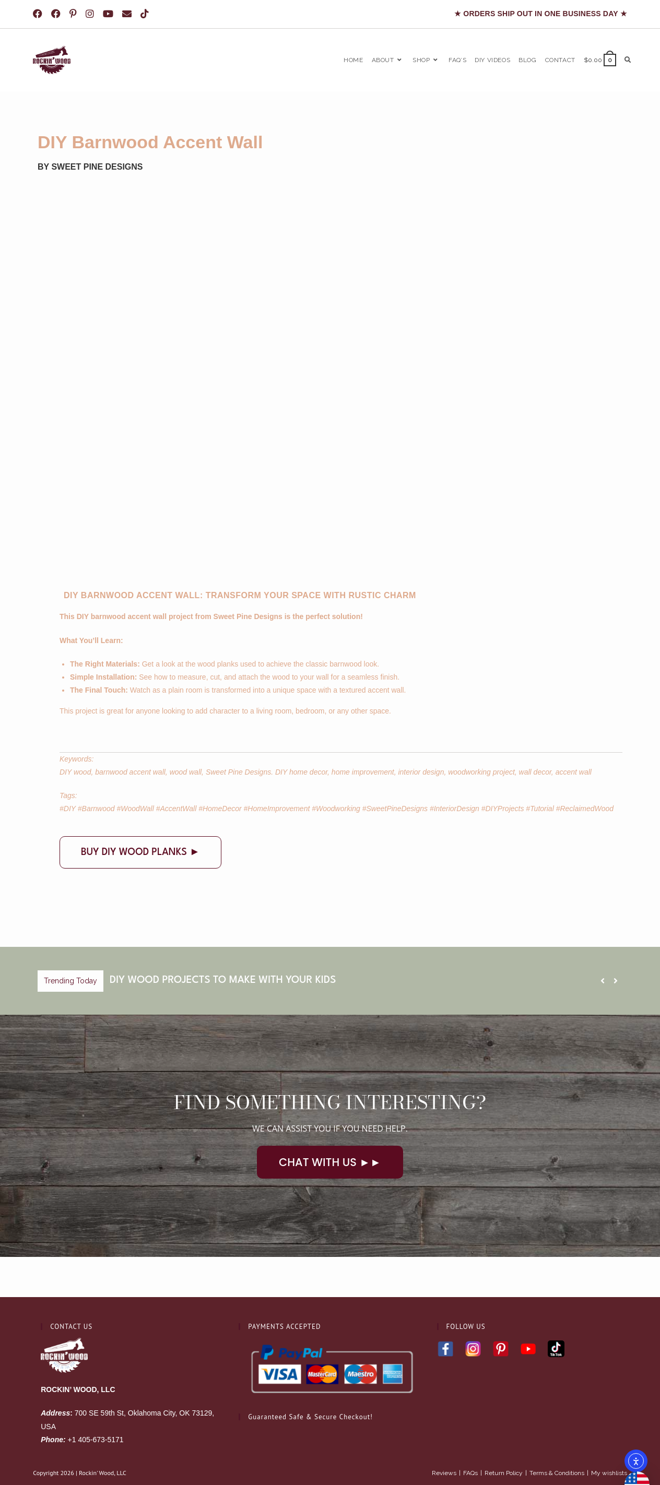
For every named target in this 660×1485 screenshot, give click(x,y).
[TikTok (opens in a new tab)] (146, 14)
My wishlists (609, 1433)
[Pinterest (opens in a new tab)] (75, 14)
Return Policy (504, 1433)
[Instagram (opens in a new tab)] (91, 14)
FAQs (470, 1433)
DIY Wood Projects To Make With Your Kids (223, 980)
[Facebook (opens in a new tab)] (41, 14)
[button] (615, 980)
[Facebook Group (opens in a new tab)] (58, 14)
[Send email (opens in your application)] (129, 14)
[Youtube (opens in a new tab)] (110, 14)
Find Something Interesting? (330, 1102)
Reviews (444, 1433)
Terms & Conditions (556, 1433)
